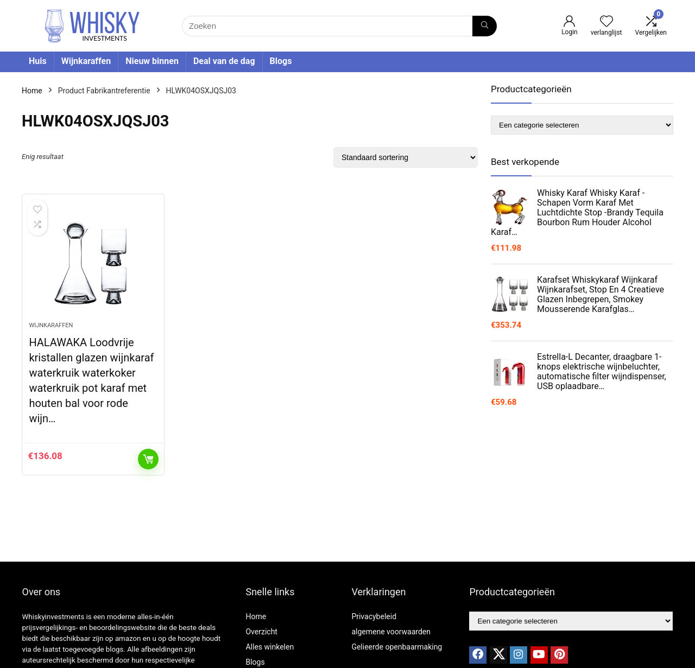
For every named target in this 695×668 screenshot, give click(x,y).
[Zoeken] (484, 26)
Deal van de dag (224, 61)
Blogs (281, 61)
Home (32, 90)
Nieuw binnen (152, 61)
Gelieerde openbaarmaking (396, 646)
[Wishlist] (606, 22)
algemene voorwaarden (391, 631)
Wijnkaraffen (86, 61)
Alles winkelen (269, 646)
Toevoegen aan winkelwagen (148, 459)
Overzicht (261, 631)
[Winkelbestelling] (405, 157)
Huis (38, 61)
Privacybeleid (373, 616)
